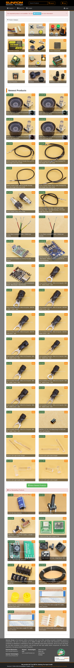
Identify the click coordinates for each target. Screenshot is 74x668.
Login (66, 8)
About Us (20, 8)
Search (51, 3)
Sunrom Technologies (12, 654)
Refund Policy (37, 666)
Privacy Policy (55, 666)
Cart (64, 3)
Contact (29, 8)
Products (11, 8)
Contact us (37, 13)
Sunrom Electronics (11, 649)
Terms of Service (63, 666)
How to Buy (41, 653)
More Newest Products (37, 485)
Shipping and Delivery (46, 666)
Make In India (36, 641)
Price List (40, 651)
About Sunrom (42, 649)
